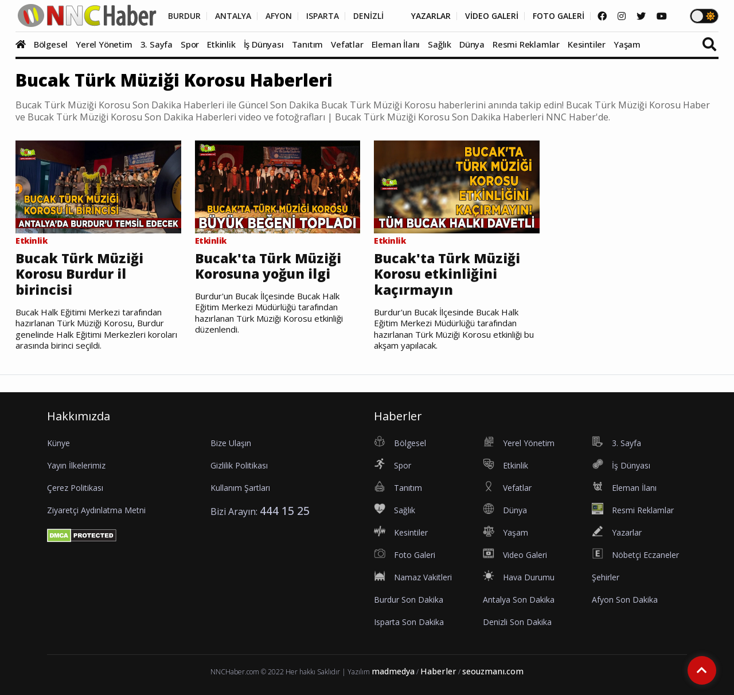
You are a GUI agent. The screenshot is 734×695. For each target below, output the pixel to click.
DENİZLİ (368, 16)
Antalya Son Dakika (519, 599)
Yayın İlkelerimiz (76, 465)
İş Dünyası (264, 44)
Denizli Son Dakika (517, 621)
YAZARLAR (431, 16)
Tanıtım (307, 44)
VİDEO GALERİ (491, 16)
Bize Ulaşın (230, 443)
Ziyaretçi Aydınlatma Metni (96, 510)
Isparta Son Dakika (409, 621)
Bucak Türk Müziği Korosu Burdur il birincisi (79, 274)
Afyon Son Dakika (625, 599)
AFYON (279, 16)
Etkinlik (221, 44)
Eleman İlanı (396, 44)
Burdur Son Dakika (408, 599)
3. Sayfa (156, 44)
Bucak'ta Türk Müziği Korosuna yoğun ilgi (268, 266)
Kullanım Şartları (240, 487)
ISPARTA (322, 16)
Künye (58, 443)
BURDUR (184, 16)
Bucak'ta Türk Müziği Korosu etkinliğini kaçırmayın (447, 274)
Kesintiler (587, 44)
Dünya (472, 44)
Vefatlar (347, 44)
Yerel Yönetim (104, 44)
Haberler (438, 671)
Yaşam (627, 44)
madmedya (393, 671)
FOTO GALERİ (558, 16)
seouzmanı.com (493, 671)
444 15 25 (285, 510)
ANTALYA (233, 16)
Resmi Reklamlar (526, 44)
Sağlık (439, 44)
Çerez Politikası (75, 487)
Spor (190, 44)
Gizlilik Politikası (239, 465)
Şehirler (605, 577)
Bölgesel (51, 44)
